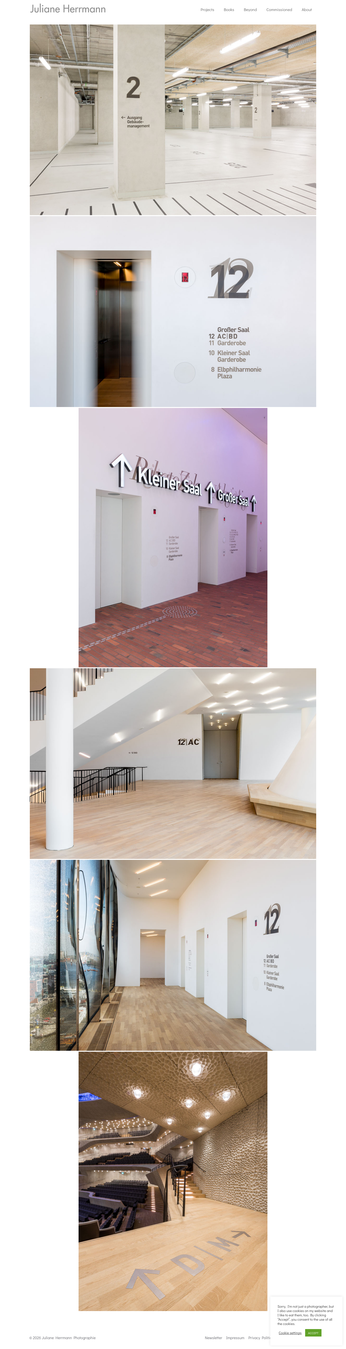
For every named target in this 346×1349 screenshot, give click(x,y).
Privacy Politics (260, 1337)
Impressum (235, 1337)
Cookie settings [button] (290, 1333)
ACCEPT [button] (313, 1333)
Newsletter (213, 1337)
